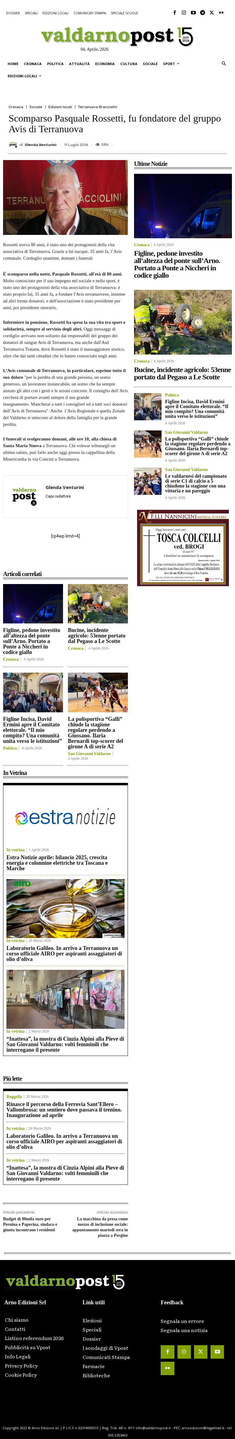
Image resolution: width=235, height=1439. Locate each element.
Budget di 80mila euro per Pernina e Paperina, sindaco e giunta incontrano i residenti (30, 1224)
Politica (10, 748)
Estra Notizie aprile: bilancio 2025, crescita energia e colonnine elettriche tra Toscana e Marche (57, 862)
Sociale (35, 107)
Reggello (14, 1097)
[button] (224, 64)
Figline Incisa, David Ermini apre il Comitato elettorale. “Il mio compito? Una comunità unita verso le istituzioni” (32, 730)
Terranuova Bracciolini (97, 107)
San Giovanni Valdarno (89, 754)
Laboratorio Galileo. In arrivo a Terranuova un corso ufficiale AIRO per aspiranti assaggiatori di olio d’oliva (64, 953)
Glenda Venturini (40, 145)
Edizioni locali (60, 107)
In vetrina (15, 850)
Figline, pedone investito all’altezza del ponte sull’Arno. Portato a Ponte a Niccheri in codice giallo (31, 641)
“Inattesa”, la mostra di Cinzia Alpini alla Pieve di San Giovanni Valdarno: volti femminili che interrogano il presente (65, 1044)
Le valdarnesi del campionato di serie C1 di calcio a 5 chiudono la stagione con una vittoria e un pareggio (196, 483)
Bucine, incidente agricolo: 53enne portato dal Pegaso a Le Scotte (96, 635)
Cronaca (16, 107)
